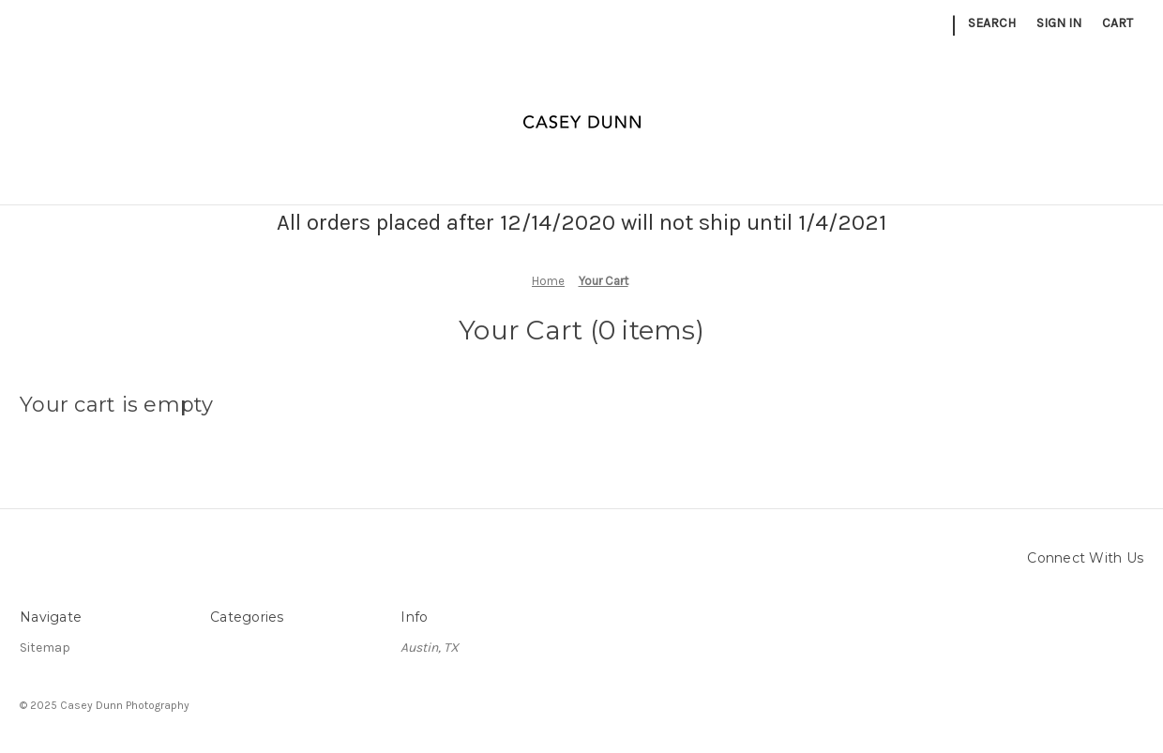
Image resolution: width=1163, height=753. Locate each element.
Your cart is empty (117, 404)
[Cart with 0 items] (1117, 23)
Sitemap (45, 647)
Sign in (1058, 23)
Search (992, 23)
